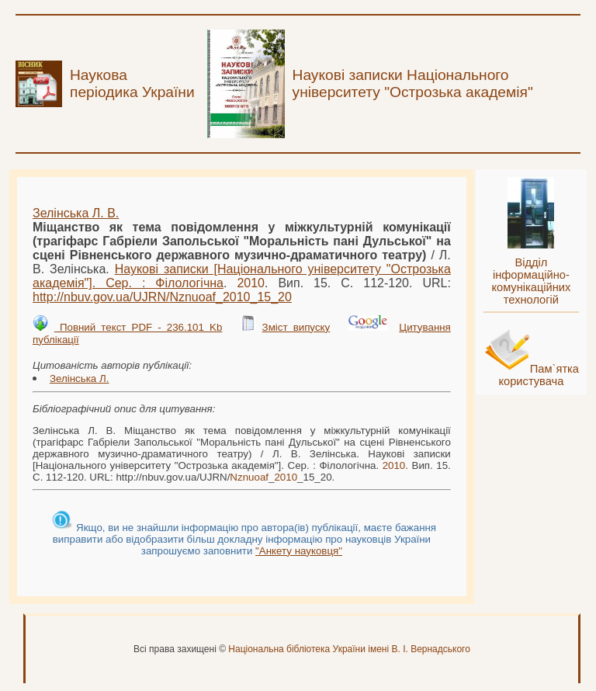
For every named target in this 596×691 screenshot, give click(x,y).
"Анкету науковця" (298, 551)
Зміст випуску (296, 327)
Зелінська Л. (79, 378)
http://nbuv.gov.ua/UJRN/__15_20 (162, 297)
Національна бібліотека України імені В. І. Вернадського (349, 649)
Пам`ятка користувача (538, 375)
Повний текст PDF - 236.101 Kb (138, 327)
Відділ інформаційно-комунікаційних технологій (530, 281)
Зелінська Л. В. (76, 213)
